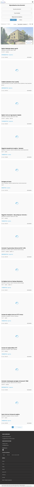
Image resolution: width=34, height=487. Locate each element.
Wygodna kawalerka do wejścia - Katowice (12, 148)
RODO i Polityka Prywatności (7, 480)
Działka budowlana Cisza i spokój (10, 82)
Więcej (20, 19)
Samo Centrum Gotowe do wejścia (10, 414)
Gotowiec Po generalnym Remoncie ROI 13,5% (13, 248)
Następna (19, 427)
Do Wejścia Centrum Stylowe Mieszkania (12, 281)
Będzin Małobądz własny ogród (10, 48)
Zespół (3, 469)
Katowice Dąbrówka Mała (15, 454)
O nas (3, 463)
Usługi (3, 466)
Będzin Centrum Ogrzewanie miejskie (11, 115)
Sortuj (15, 24)
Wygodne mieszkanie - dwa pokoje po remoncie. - (14, 215)
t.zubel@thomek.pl (5, 445)
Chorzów (8, 454)
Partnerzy (4, 474)
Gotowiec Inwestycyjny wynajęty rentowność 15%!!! (15, 381)
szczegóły (29, 57)
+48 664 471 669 (4, 443)
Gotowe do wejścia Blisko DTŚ (9, 348)
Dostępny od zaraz (6, 181)
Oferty (3, 461)
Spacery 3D (4, 472)
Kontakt (3, 477)
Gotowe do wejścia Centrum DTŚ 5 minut (12, 314)
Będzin (4, 454)
